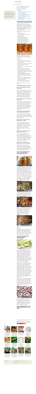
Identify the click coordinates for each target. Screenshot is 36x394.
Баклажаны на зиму (21, 320)
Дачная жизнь (18, 1)
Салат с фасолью (21, 319)
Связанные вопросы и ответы (22, 13)
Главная (14, 4)
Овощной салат (27, 320)
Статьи (21, 4)
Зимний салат (24, 319)
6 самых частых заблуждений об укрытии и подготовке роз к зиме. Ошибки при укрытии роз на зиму (9, 14)
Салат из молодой (28, 319)
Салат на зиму (24, 320)
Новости (17, 4)
